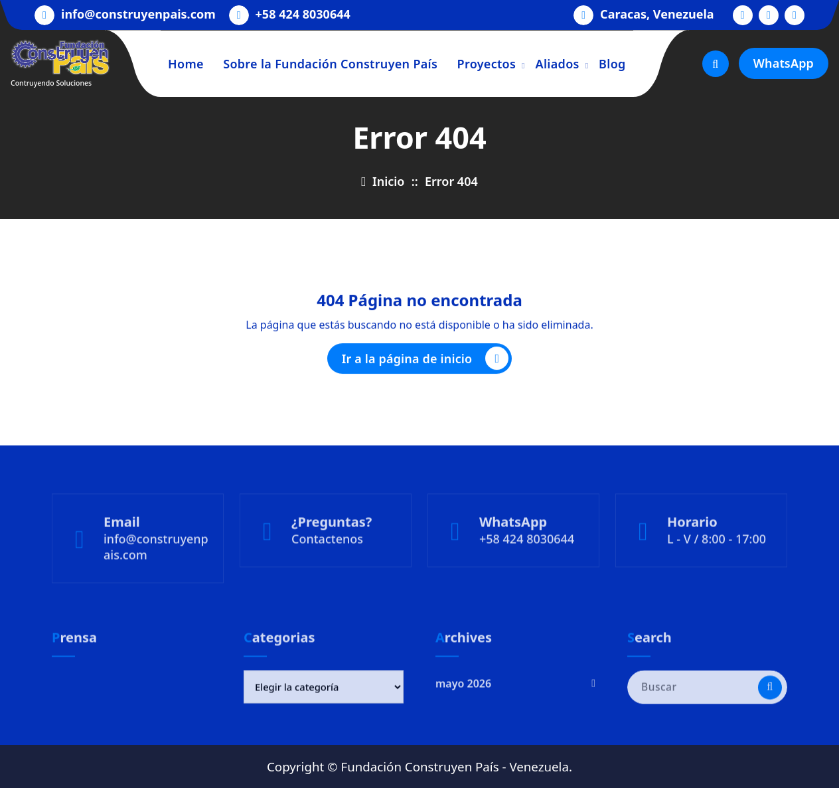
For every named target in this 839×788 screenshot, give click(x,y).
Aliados (557, 64)
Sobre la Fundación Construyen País (330, 64)
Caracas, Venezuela (657, 13)
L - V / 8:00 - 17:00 (716, 570)
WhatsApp (783, 63)
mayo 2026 (463, 709)
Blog (612, 64)
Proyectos (486, 64)
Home (186, 64)
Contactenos (327, 570)
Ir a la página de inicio (425, 362)
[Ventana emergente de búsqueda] (715, 63)
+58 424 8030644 (303, 13)
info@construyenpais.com (138, 13)
